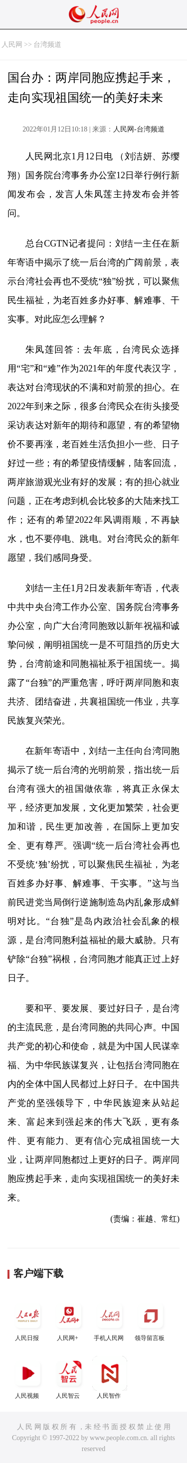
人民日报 (27, 1319)
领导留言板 (150, 1319)
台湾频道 (47, 44)
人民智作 (109, 1377)
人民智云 (68, 1377)
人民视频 (27, 1377)
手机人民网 (109, 1319)
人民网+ (68, 1319)
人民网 (11, 44)
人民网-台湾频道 (139, 129)
